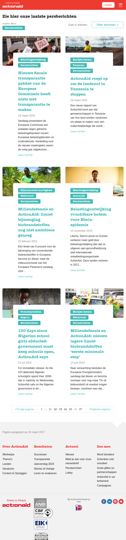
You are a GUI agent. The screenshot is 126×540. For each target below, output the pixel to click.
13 (60, 409)
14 (65, 409)
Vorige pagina (24, 410)
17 (80, 409)
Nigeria (25, 317)
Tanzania (78, 65)
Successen (40, 454)
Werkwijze (8, 454)
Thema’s (7, 459)
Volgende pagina (97, 410)
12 (55, 409)
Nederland (27, 195)
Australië (79, 195)
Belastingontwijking (33, 59)
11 (50, 409)
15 (70, 409)
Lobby (69, 472)
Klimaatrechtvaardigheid (36, 190)
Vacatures (8, 468)
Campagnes (104, 485)
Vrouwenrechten (31, 311)
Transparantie (42, 459)
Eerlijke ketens (82, 59)
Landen (6, 464)
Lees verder (25, 154)
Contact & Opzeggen (14, 473)
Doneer (108, 5)
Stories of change (44, 468)
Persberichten (13, 27)
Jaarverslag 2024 (44, 464)
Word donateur (105, 454)
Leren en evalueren (45, 473)
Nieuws (69, 454)
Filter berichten (106, 24)
